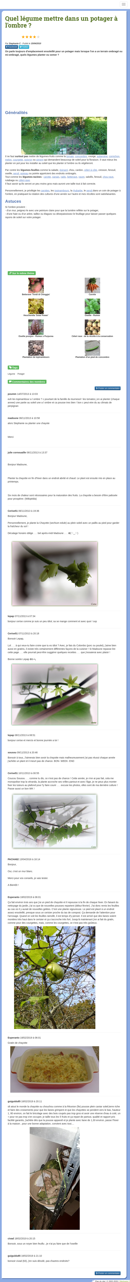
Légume (11, 374)
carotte (47, 176)
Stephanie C (15, 43)
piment (39, 159)
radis (63, 176)
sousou (12, 752)
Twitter (24, 47)
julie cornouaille (17, 452)
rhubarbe (77, 190)
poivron (28, 159)
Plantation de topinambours (35, 349)
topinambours (62, 190)
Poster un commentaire (108, 388)
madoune (13, 418)
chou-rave (108, 176)
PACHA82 (13, 859)
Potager (21, 374)
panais (55, 176)
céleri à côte (90, 170)
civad (11, 1238)
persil (16, 173)
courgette (18, 159)
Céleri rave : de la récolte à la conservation (92, 328)
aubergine (102, 156)
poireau (24, 173)
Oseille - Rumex (92, 308)
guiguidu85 (14, 1101)
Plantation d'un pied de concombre (92, 349)
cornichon (114, 156)
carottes (45, 190)
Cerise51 (13, 511)
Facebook (11, 47)
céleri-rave (24, 180)
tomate (70, 156)
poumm (12, 394)
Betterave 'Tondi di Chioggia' (36, 287)
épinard (64, 170)
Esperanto (13, 897)
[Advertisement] (67, 83)
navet (81, 176)
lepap (11, 616)
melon (8, 159)
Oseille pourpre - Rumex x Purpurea (36, 328)
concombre (81, 156)
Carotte (92, 287)
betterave (72, 176)
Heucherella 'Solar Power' (35, 308)
